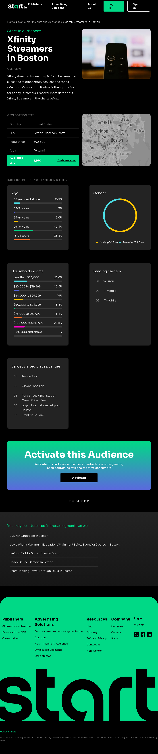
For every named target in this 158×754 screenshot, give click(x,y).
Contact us (93, 644)
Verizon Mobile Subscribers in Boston (35, 553)
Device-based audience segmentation (59, 631)
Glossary (92, 632)
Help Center (94, 650)
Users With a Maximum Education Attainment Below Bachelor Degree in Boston (65, 544)
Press (114, 638)
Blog (89, 626)
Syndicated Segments (48, 649)
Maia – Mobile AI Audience (51, 643)
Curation (40, 637)
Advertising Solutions (60, 6)
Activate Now (66, 160)
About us (92, 6)
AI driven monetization (16, 626)
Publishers (35, 4)
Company (119, 619)
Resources (95, 619)
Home (11, 22)
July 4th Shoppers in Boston (29, 536)
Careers (116, 632)
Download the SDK (14, 632)
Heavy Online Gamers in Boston (31, 562)
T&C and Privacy (97, 638)
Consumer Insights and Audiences (40, 22)
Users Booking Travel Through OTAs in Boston (41, 571)
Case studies (10, 638)
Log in (111, 6)
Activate (79, 478)
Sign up (135, 6)
